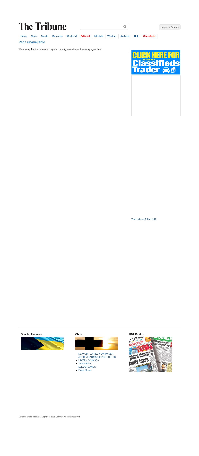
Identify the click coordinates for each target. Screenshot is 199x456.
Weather (111, 36)
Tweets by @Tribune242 (143, 219)
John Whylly (84, 363)
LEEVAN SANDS (87, 367)
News (34, 36)
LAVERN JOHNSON (88, 360)
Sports (44, 36)
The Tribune (43, 26)
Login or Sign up (170, 27)
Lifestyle (98, 36)
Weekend (72, 36)
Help (136, 36)
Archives (125, 36)
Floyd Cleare (84, 370)
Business (57, 36)
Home (24, 36)
